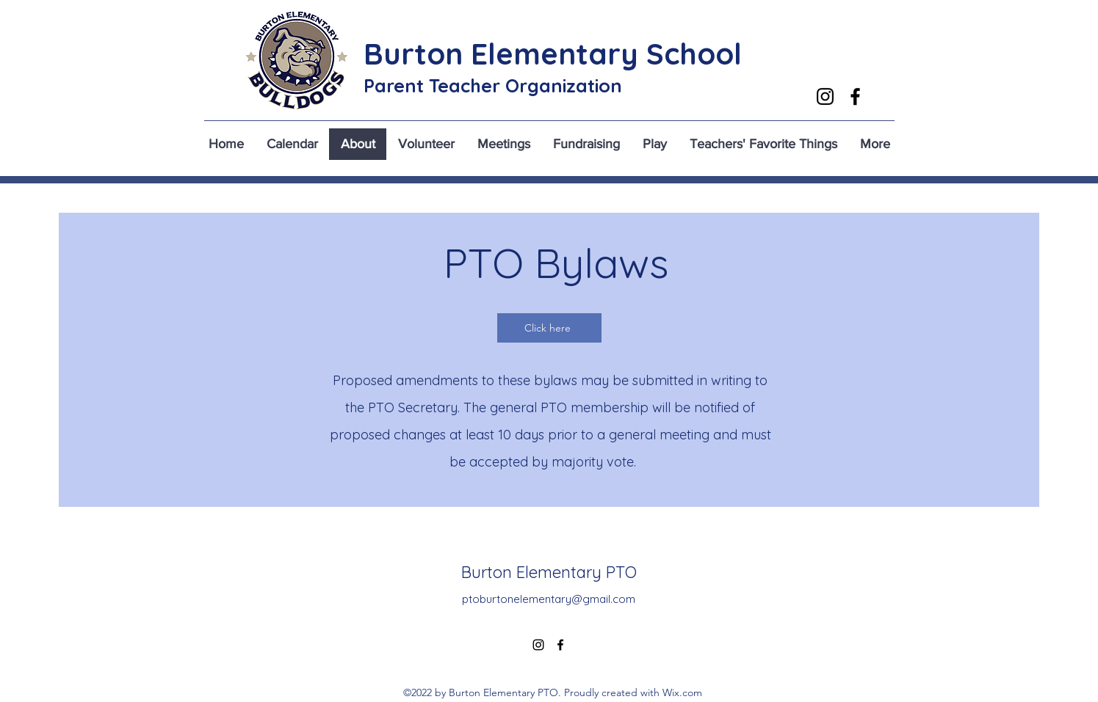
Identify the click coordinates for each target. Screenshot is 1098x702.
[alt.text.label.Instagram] (825, 96)
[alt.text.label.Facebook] (855, 96)
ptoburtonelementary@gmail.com (548, 599)
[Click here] (549, 328)
